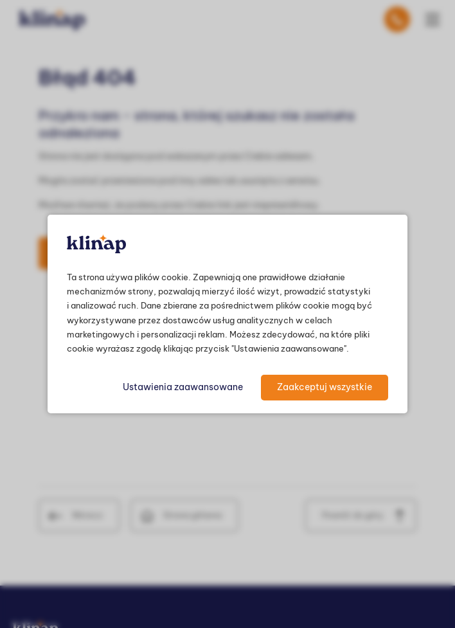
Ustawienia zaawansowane (183, 387)
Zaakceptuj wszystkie (324, 387)
